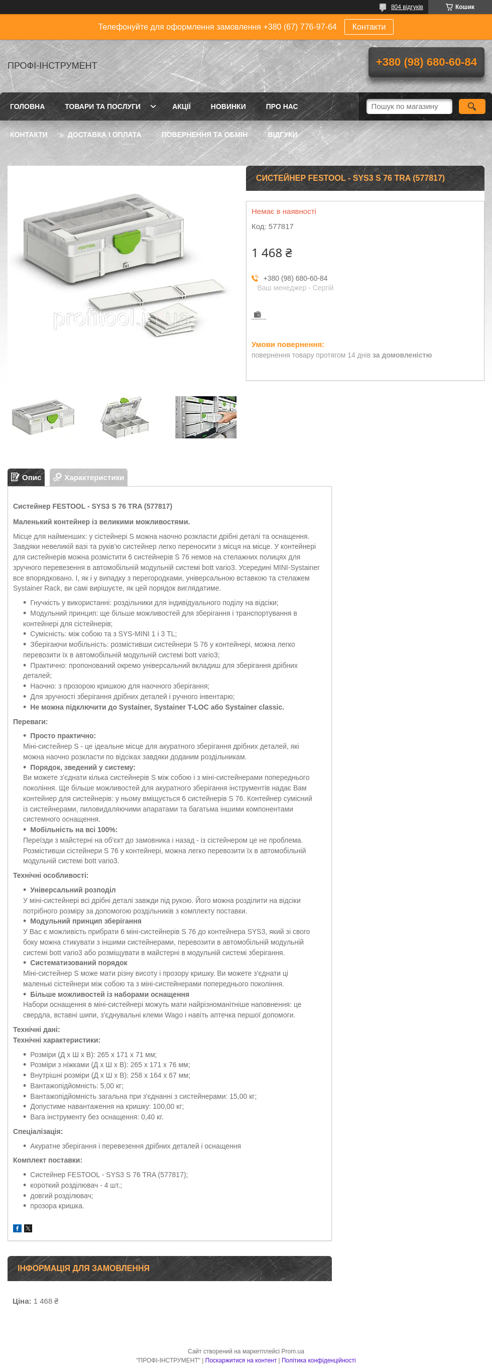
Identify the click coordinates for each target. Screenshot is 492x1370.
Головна (27, 106)
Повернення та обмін (205, 135)
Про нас (282, 106)
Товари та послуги (103, 106)
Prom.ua (293, 1351)
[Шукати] (472, 106)
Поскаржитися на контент (241, 1360)
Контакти (369, 27)
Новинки (228, 106)
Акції (181, 106)
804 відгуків (407, 7)
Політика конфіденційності (319, 1360)
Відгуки (282, 135)
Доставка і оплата (105, 135)
